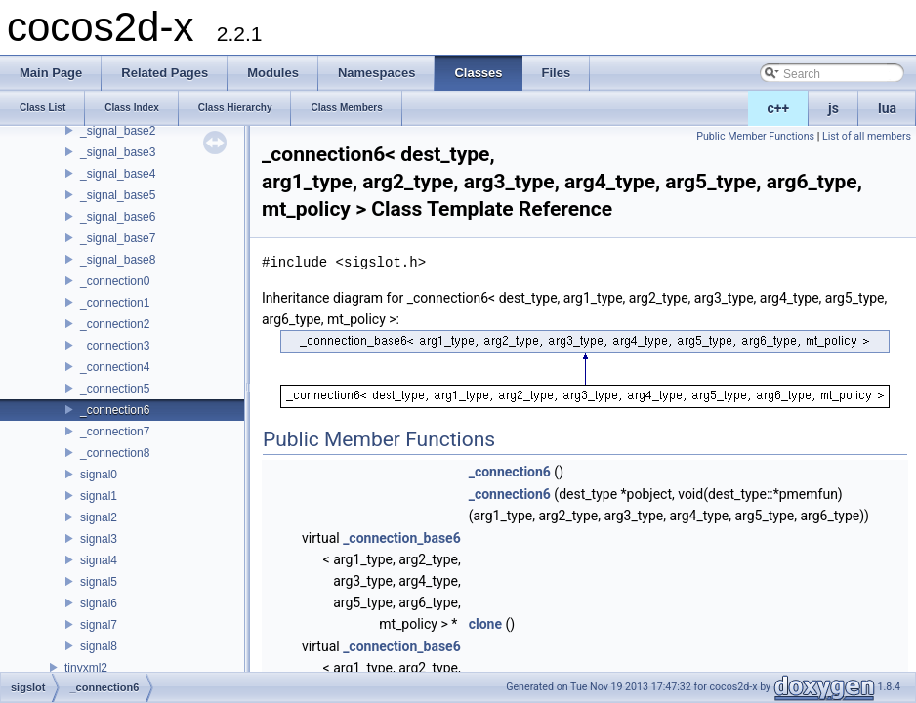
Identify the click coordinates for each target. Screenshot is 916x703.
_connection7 (114, 431)
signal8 (98, 646)
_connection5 (114, 388)
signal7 (98, 625)
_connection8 (114, 453)
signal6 (98, 603)
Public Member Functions (755, 136)
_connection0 (114, 281)
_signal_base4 (117, 174)
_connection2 (114, 324)
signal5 (98, 582)
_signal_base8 (117, 260)
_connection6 (114, 410)
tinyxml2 (85, 668)
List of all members (866, 136)
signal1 (98, 496)
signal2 (98, 517)
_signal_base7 (117, 238)
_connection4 (114, 367)
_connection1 (114, 303)
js (833, 108)
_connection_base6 (402, 538)
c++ (779, 108)
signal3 (98, 539)
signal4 (98, 560)
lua (887, 108)
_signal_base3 (117, 152)
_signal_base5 (117, 195)
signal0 (98, 474)
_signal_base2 (117, 131)
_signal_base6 (117, 217)
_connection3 (114, 345)
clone (485, 624)
